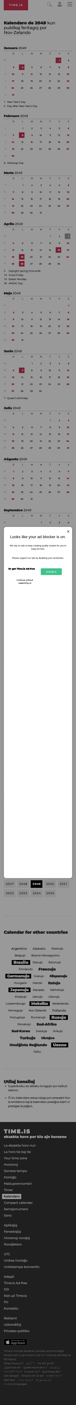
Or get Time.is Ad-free (21, 568)
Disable (51, 571)
